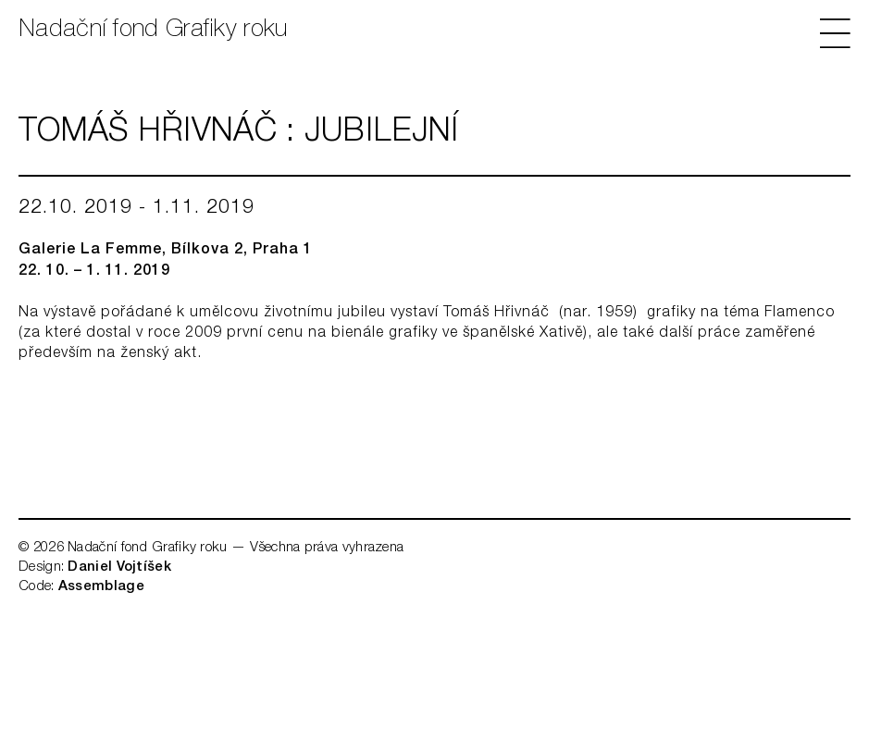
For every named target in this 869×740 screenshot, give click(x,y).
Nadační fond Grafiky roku (153, 30)
